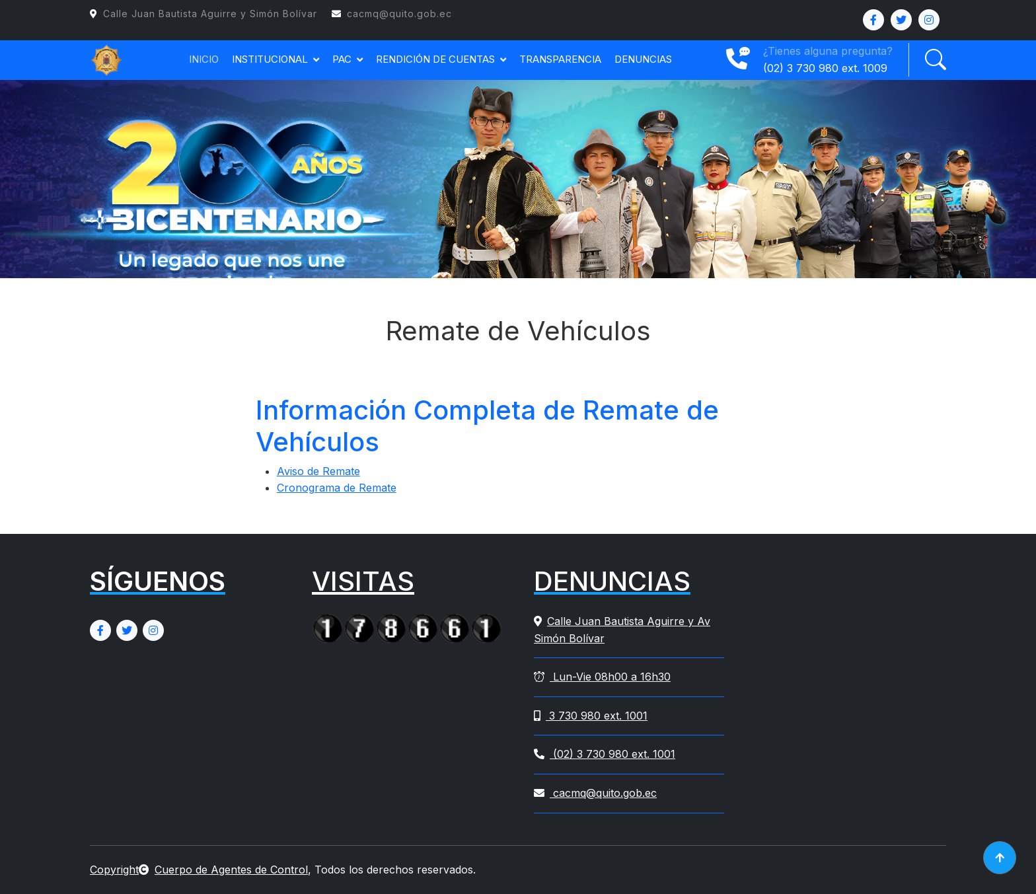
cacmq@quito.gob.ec (595, 793)
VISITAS (363, 581)
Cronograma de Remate (336, 487)
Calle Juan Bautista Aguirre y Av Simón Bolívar (622, 630)
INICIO (204, 59)
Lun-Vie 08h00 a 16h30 (602, 676)
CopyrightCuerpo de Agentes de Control (199, 869)
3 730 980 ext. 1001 (591, 715)
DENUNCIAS (643, 59)
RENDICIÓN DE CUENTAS (435, 59)
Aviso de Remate (318, 471)
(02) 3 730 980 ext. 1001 (604, 754)
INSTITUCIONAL (270, 59)
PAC (342, 59)
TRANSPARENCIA (560, 59)
